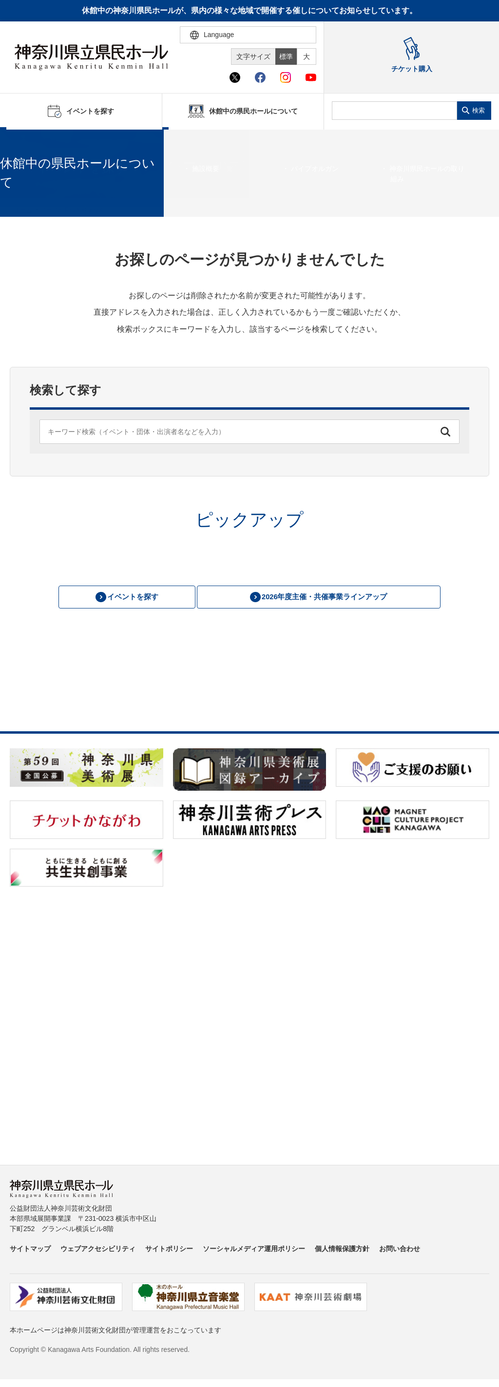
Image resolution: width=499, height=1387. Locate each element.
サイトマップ (30, 1250)
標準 (286, 56)
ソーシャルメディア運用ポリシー (254, 1250)
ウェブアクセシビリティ (97, 1250)
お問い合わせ (399, 1250)
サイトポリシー (169, 1250)
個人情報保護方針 (342, 1250)
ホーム (23, 210)
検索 (478, 110)
